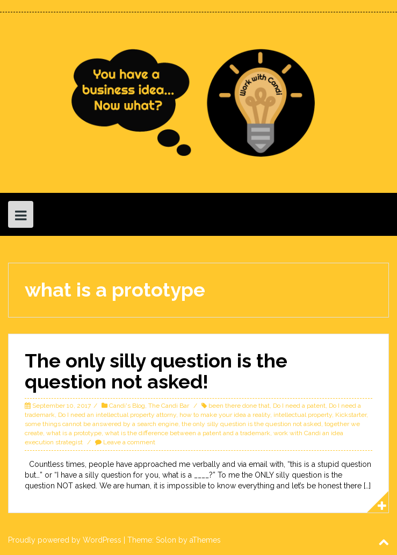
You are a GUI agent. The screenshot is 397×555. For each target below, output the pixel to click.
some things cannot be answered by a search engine (101, 424)
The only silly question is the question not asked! (156, 371)
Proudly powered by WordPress (64, 540)
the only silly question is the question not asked (251, 424)
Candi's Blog (127, 405)
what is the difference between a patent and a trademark (187, 433)
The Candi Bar (168, 405)
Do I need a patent (299, 405)
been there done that (239, 405)
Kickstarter (350, 415)
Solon (166, 540)
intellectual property (302, 415)
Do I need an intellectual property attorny (117, 415)
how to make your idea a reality (224, 415)
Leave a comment (129, 442)
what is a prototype (74, 433)
